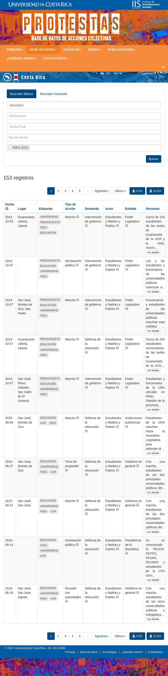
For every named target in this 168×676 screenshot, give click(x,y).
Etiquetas (46, 208)
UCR (43, 423)
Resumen (153, 208)
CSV (137, 191)
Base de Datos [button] (43, 49)
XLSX (155, 191)
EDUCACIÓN (48, 232)
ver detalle (153, 252)
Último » (120, 191)
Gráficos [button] (72, 49)
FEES (43, 227)
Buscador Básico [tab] (21, 94)
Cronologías (109, 652)
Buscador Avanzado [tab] (53, 94)
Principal (15, 49)
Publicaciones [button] (121, 49)
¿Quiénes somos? (22, 58)
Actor (109, 208)
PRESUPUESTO (50, 222)
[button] (77, 216)
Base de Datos (88, 652)
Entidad (130, 208)
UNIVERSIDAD (49, 216)
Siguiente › (101, 191)
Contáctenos (55, 58)
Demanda (92, 208)
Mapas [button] (94, 49)
